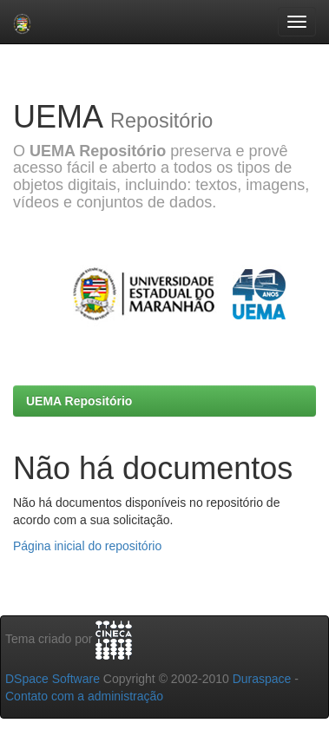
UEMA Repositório (79, 401)
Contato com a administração (84, 696)
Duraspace (262, 679)
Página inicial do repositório (87, 546)
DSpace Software (52, 679)
